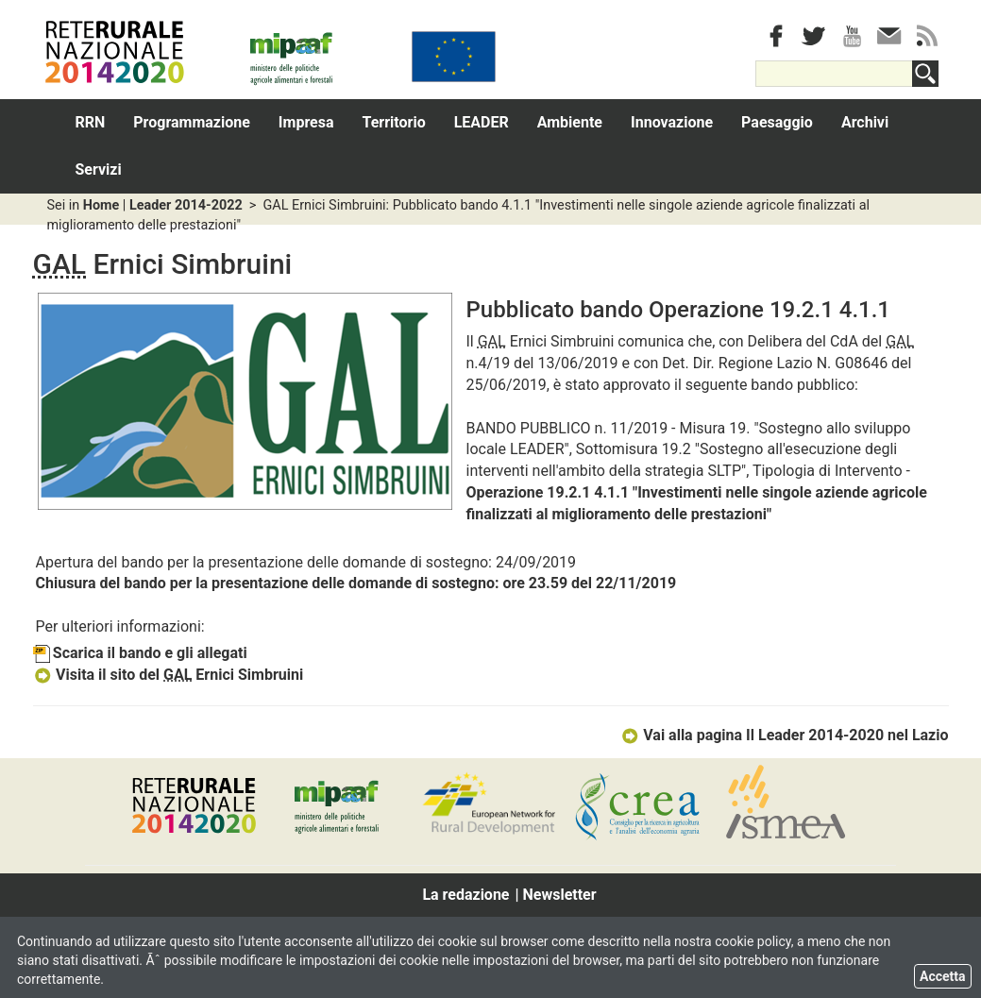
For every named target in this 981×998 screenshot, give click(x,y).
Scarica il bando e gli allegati (140, 653)
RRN (91, 122)
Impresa (306, 122)
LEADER (481, 122)
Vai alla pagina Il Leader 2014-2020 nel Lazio (784, 735)
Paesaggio (777, 122)
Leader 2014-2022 (186, 205)
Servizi (99, 169)
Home (101, 205)
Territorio (394, 122)
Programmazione (191, 122)
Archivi (864, 122)
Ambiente (569, 122)
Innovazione (672, 122)
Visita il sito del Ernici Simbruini (168, 675)
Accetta (943, 976)
